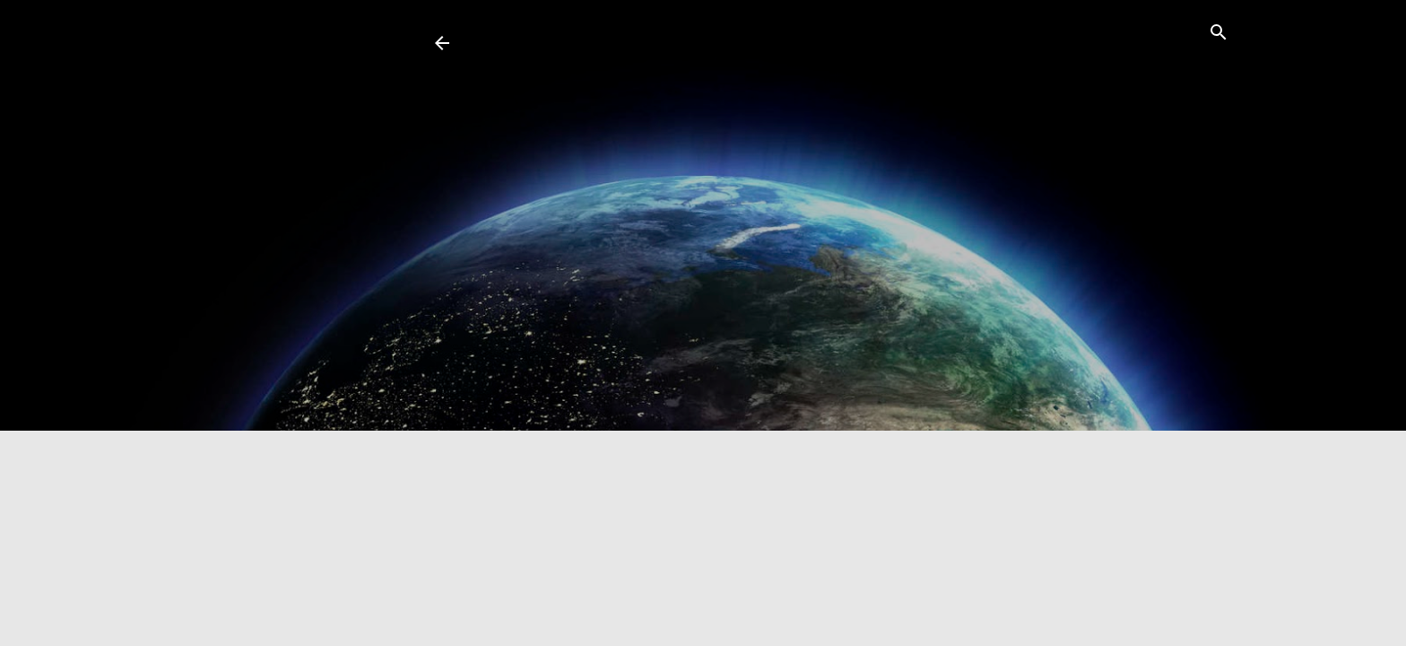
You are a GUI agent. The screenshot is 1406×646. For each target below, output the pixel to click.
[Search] (1218, 35)
